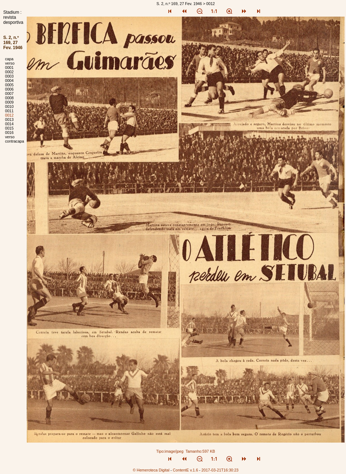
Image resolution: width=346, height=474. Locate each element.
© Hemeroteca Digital (151, 470)
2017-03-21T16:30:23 (220, 470)
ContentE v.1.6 (185, 470)
